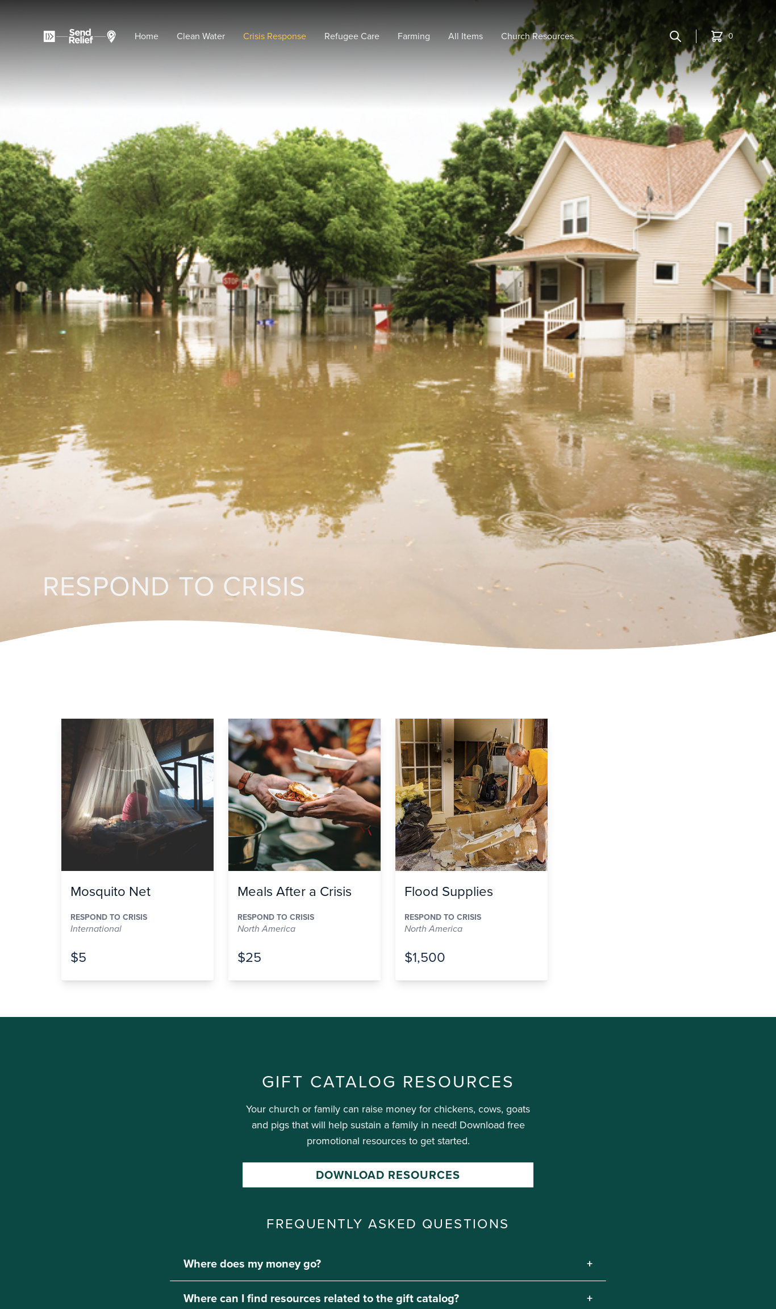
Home (146, 36)
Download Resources (388, 1174)
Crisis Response (274, 36)
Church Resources (537, 36)
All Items (465, 36)
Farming (414, 36)
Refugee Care (351, 36)
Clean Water (201, 36)
